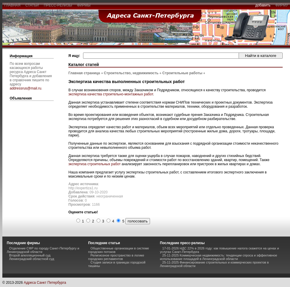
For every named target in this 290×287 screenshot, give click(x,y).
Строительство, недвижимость (131, 73)
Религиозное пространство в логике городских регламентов (116, 257)
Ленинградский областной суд (31, 259)
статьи (32, 5)
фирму (281, 5)
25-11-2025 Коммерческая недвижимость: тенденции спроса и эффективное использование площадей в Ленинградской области (218, 257)
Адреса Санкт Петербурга (45, 283)
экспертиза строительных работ (94, 164)
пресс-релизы (58, 5)
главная (12, 5)
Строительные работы (182, 73)
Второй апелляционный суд (29, 255)
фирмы (84, 5)
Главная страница (84, 73)
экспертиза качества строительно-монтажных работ (110, 94)
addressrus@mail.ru (25, 88)
